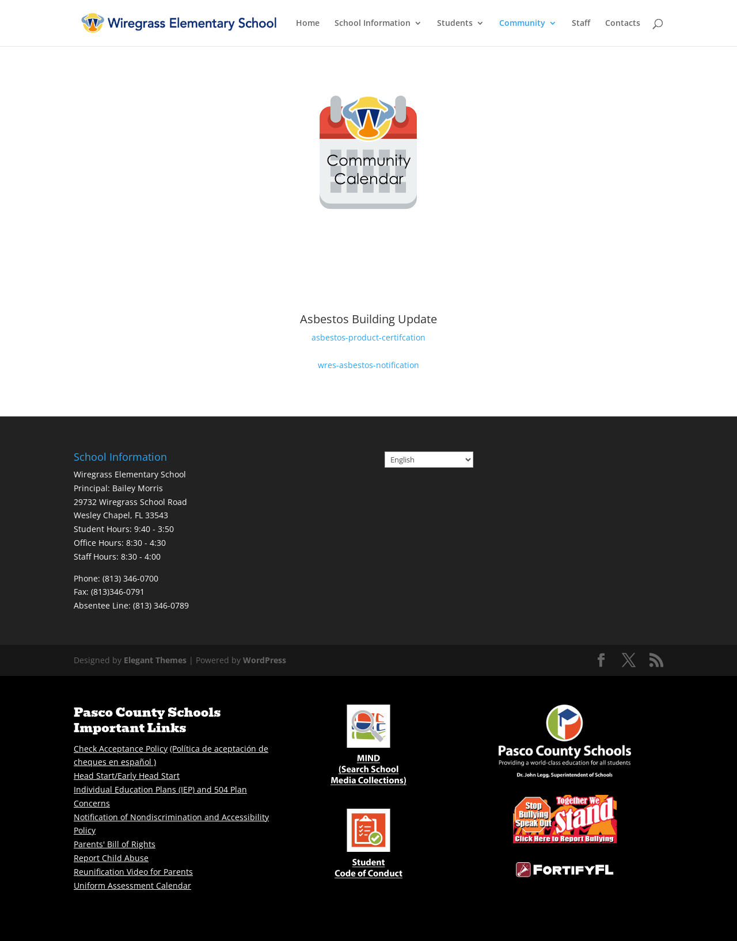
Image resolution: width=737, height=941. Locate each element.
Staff (581, 23)
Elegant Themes (155, 660)
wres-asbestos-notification (368, 364)
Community (522, 23)
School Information (373, 23)
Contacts (622, 23)
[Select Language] (429, 460)
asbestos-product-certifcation (368, 337)
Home (308, 23)
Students (455, 23)
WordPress (264, 660)
